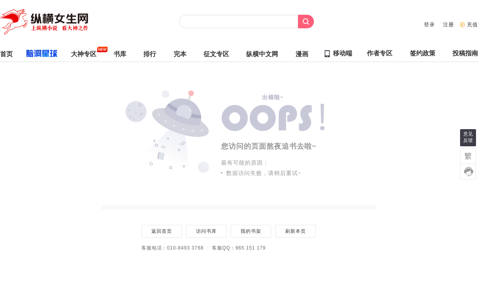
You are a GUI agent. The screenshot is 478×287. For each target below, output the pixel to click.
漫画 (302, 56)
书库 (120, 56)
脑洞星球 (38, 55)
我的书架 (251, 231)
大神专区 (83, 56)
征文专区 (216, 56)
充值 (472, 25)
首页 (6, 56)
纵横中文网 (262, 56)
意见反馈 (468, 137)
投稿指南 (465, 55)
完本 (180, 56)
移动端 (342, 53)
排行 (149, 56)
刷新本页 (295, 231)
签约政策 (422, 55)
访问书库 (206, 231)
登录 (429, 25)
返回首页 (161, 231)
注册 (448, 25)
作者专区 (379, 55)
